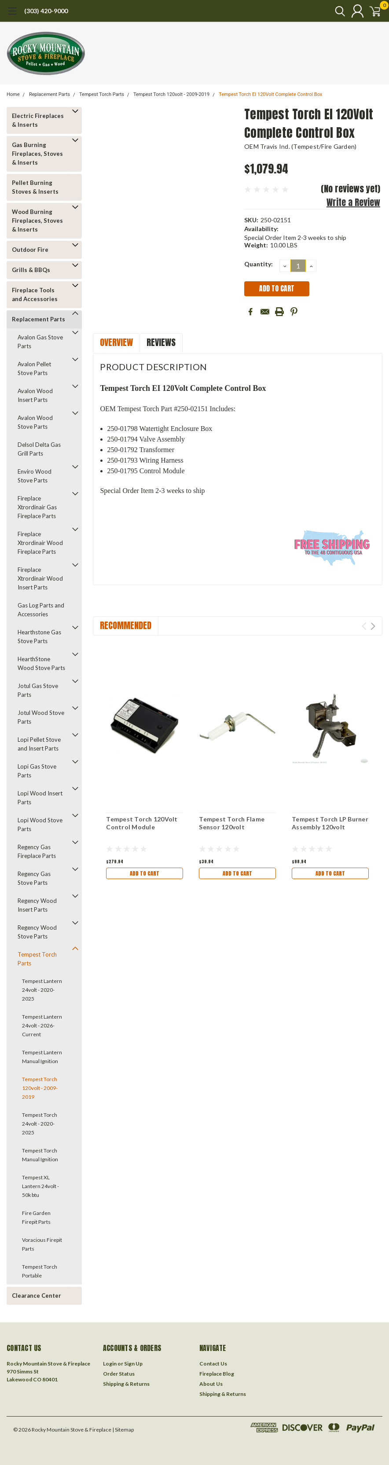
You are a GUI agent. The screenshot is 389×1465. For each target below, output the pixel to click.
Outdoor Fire (30, 249)
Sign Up (133, 1363)
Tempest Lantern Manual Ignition (42, 1056)
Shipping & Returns (126, 1383)
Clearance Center (36, 1295)
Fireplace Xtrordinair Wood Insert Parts (40, 578)
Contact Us (213, 1363)
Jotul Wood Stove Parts (41, 717)
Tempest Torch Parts (101, 94)
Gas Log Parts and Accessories (41, 610)
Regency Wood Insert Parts (37, 905)
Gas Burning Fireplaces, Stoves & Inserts (37, 153)
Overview (116, 342)
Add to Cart (144, 873)
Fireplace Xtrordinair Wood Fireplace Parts (40, 542)
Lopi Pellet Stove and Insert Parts (39, 744)
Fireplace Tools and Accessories (35, 294)
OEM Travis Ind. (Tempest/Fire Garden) (300, 146)
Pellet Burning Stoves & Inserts (35, 187)
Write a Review (353, 202)
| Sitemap (123, 1429)
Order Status (119, 1373)
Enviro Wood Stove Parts (34, 476)
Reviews (161, 342)
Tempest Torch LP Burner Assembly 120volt (330, 823)
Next (373, 626)
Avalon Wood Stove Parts (35, 422)
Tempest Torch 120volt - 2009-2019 (171, 94)
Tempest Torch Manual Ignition (40, 1155)
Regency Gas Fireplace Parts (37, 851)
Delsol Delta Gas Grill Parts (39, 449)
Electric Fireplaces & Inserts (38, 120)
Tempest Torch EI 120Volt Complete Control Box (270, 94)
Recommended (125, 625)
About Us (211, 1383)
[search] (331, 11)
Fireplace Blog (216, 1373)
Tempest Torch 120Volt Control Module (141, 823)
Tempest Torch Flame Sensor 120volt (231, 823)
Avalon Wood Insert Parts (35, 395)
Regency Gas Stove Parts (34, 878)
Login (110, 1363)
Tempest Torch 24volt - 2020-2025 (39, 1124)
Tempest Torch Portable (39, 1271)
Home (13, 94)
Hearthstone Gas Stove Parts (39, 636)
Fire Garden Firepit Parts (36, 1217)
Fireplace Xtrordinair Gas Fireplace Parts (37, 507)
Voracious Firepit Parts (42, 1244)
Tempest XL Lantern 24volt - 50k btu (40, 1186)
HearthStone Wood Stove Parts (41, 663)
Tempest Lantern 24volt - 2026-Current (42, 1025)
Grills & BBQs (31, 269)
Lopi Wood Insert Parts (40, 798)
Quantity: (258, 264)
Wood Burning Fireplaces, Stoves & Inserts (37, 220)
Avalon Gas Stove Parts (40, 342)
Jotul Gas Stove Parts (38, 690)
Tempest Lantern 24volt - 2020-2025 (42, 990)
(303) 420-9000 (46, 11)
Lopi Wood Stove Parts (40, 824)
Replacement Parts (49, 94)
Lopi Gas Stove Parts (37, 771)
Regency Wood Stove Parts (37, 932)
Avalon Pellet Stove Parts (34, 368)
